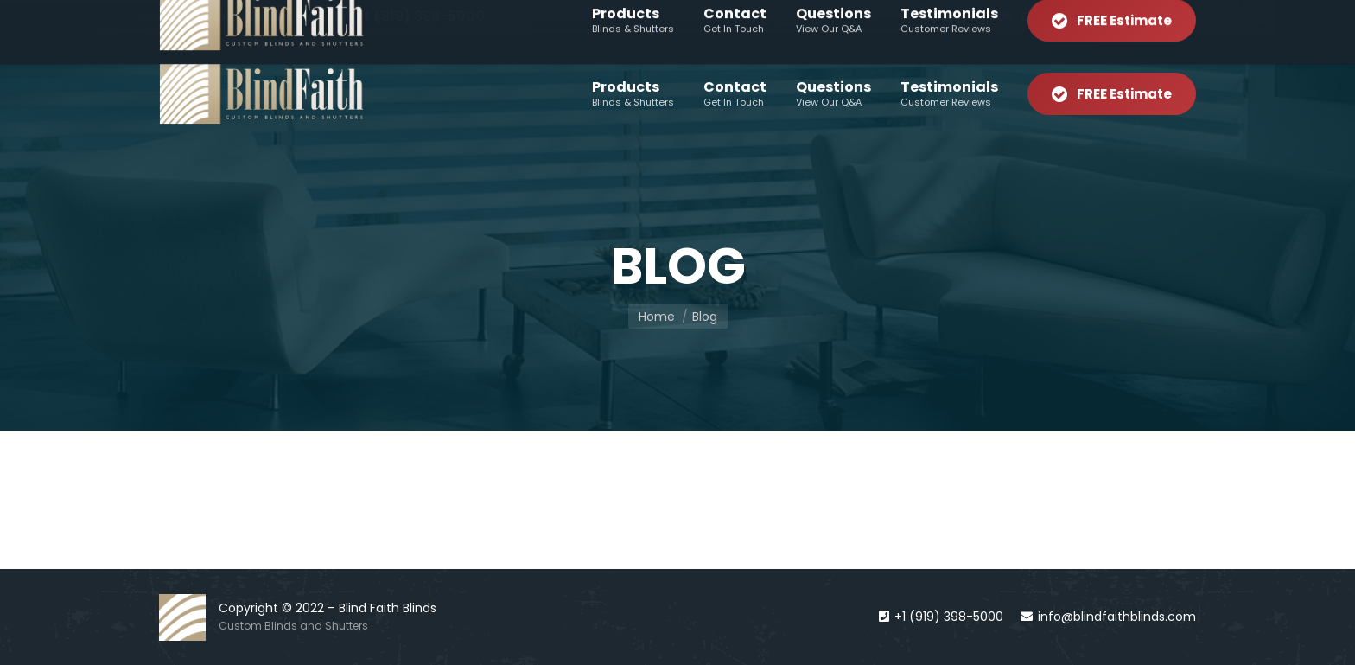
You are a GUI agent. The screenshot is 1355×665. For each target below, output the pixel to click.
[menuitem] (949, 17)
